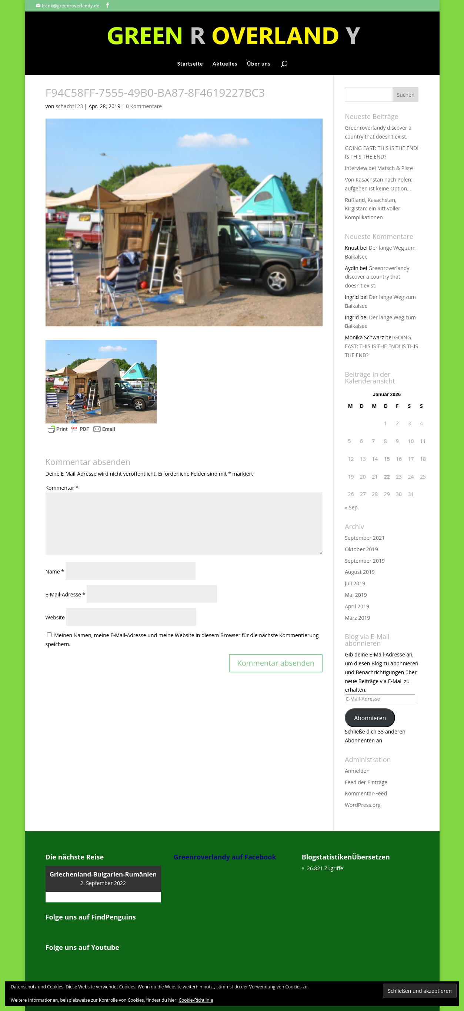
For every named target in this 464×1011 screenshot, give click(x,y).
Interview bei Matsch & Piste (379, 168)
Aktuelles (225, 64)
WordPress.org (362, 804)
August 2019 (360, 571)
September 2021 (365, 537)
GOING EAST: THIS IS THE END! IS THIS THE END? (381, 346)
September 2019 (365, 560)
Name (55, 571)
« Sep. (352, 507)
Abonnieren (370, 718)
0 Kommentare (144, 106)
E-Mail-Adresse (66, 594)
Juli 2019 (355, 583)
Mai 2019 (356, 594)
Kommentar (62, 487)
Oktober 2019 (361, 549)
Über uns (259, 64)
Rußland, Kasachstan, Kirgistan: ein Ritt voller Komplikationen (372, 208)
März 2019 (357, 617)
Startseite (190, 64)
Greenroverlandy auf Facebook (225, 856)
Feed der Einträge (366, 782)
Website (55, 617)
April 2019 (357, 606)
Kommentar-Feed (366, 793)
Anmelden (357, 770)
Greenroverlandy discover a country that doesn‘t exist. (377, 277)
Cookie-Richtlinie (196, 1000)
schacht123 (69, 106)
